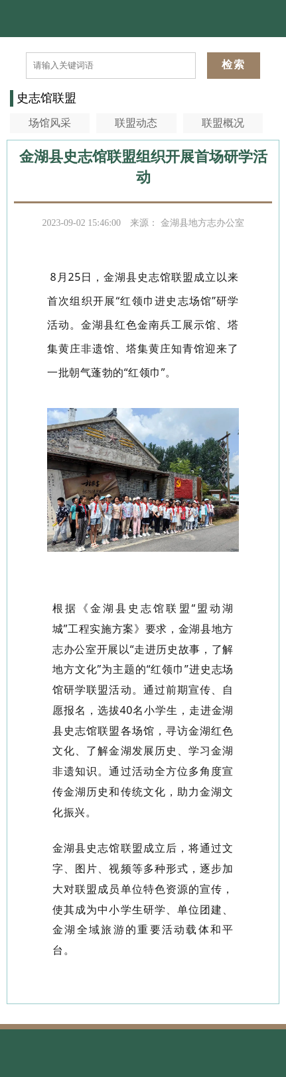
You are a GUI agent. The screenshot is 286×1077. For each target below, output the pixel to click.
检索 (234, 64)
